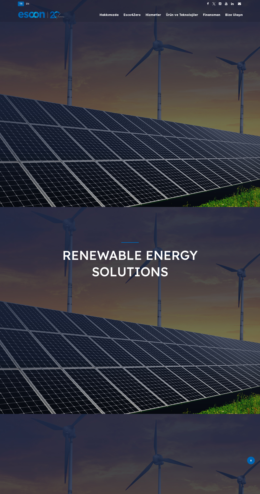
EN (27, 3)
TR (20, 3)
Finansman (211, 15)
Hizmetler (153, 15)
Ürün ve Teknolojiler (182, 15)
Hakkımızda (109, 15)
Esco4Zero (132, 15)
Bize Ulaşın (234, 15)
